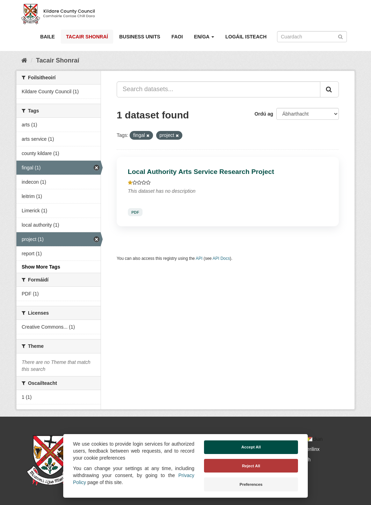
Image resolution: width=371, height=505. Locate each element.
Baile (47, 36)
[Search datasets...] (218, 89)
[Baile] (24, 60)
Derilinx (308, 449)
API (199, 258)
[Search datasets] (312, 36)
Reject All (251, 466)
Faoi (177, 36)
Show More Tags (41, 267)
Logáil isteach (246, 36)
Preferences (251, 484)
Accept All (251, 447)
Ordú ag (263, 114)
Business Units (139, 36)
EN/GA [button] (204, 36)
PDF (135, 212)
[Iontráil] (340, 36)
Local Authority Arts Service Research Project (201, 171)
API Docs (221, 258)
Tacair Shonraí (87, 36)
